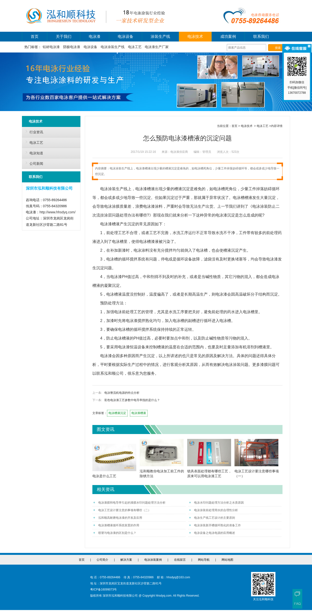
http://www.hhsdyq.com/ (57, 212)
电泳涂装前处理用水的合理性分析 (213, 510)
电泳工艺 (135, 47)
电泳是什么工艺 (104, 476)
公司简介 (102, 559)
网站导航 (204, 559)
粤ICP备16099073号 (103, 589)
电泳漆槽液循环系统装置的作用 (116, 525)
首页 (35, 36)
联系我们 (261, 36)
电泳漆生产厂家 (157, 47)
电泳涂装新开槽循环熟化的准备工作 (215, 525)
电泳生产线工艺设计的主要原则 (212, 517)
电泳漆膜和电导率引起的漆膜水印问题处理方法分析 (130, 502)
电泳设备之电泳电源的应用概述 (212, 533)
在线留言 (180, 559)
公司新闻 (33, 163)
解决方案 (126, 559)
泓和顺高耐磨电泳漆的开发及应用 (118, 517)
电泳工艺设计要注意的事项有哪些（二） (122, 510)
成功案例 (228, 36)
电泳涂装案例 (153, 559)
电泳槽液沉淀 (117, 413)
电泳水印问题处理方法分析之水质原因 (216, 502)
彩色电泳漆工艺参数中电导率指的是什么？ (132, 400)
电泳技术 (195, 36)
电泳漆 (94, 36)
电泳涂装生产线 (113, 47)
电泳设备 (125, 36)
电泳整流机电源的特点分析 (121, 392)
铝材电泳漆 (51, 47)
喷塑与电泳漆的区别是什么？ (115, 533)
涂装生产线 (160, 36)
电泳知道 (33, 152)
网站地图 (227, 559)
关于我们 (63, 36)
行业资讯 (33, 131)
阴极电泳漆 (71, 47)
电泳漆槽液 (138, 413)
